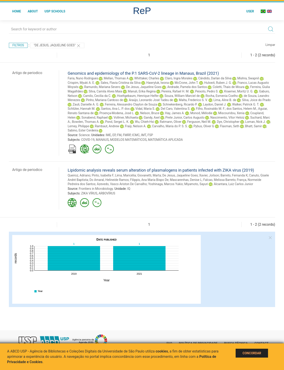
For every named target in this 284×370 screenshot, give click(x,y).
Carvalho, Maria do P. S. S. (170, 126)
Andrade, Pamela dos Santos (187, 87)
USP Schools (55, 11)
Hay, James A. (175, 113)
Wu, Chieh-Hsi (144, 121)
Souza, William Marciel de (182, 96)
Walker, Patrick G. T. (245, 104)
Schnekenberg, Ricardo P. (180, 104)
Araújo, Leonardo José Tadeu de (151, 100)
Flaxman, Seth (229, 126)
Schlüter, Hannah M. (81, 108)
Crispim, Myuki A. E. (81, 82)
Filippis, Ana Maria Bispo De (149, 180)
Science (84, 135)
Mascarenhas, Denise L (186, 180)
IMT (143, 135)
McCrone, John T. (187, 82)
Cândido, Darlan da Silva (214, 78)
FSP (150, 135)
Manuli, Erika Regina (142, 91)
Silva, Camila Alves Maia (105, 91)
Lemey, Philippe (78, 126)
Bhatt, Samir (253, 126)
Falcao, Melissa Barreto (219, 180)
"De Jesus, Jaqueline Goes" (57, 45)
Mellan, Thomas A (116, 78)
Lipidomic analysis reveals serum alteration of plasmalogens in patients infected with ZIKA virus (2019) (161, 170)
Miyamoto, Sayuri (196, 184)
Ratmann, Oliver (170, 121)
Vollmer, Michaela (126, 117)
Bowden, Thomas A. (85, 121)
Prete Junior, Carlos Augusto (185, 117)
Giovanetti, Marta (149, 175)
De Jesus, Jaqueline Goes (144, 87)
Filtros (18, 45)
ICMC (136, 135)
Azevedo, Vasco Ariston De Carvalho (122, 184)
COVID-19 (88, 139)
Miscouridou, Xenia (231, 113)
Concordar (252, 353)
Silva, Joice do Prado (256, 100)
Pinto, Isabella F (103, 175)
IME (108, 135)
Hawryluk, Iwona (157, 82)
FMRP (127, 135)
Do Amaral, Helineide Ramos (109, 180)
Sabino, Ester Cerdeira (83, 130)
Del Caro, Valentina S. (175, 108)
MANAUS (102, 139)
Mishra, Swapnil (248, 78)
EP (114, 135)
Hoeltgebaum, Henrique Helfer (138, 96)
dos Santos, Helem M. (242, 108)
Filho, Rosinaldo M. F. (210, 108)
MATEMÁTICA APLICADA (165, 139)
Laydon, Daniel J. (214, 104)
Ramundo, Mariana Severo (102, 87)
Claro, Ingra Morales (178, 78)
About (33, 11)
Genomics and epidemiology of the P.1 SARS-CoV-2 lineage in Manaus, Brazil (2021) (143, 73)
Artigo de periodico (27, 73)
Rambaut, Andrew (107, 126)
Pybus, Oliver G (203, 126)
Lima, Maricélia (125, 175)
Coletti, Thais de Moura (229, 87)
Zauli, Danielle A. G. (86, 104)
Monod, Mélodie (201, 113)
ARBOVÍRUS (107, 193)
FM (119, 135)
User (250, 11)
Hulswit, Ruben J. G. (218, 82)
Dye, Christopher (228, 121)
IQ (128, 188)
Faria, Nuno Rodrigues (83, 78)
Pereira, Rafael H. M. (175, 91)
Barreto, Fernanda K (234, 175)
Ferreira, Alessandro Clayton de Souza (131, 104)
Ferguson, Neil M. (199, 121)
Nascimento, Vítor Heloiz (227, 117)
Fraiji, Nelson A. (135, 126)
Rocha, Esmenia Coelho (221, 96)
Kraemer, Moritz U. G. (238, 91)
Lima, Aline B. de (224, 100)
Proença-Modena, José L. (116, 113)
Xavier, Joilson (209, 175)
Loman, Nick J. (255, 121)
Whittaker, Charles (146, 78)
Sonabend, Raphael (94, 117)
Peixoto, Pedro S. (206, 91)
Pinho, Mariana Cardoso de (104, 100)
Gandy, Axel (152, 117)
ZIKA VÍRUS (89, 193)
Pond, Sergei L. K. (117, 121)
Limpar (270, 45)
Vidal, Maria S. (145, 108)
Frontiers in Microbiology (96, 188)
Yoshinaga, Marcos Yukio (165, 184)
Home (16, 11)
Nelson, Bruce (149, 113)
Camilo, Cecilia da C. (97, 96)
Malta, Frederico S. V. (193, 100)
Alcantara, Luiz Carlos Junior (233, 184)
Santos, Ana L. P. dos (115, 108)
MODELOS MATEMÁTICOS (128, 139)
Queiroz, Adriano (79, 175)
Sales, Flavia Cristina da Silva (121, 82)
